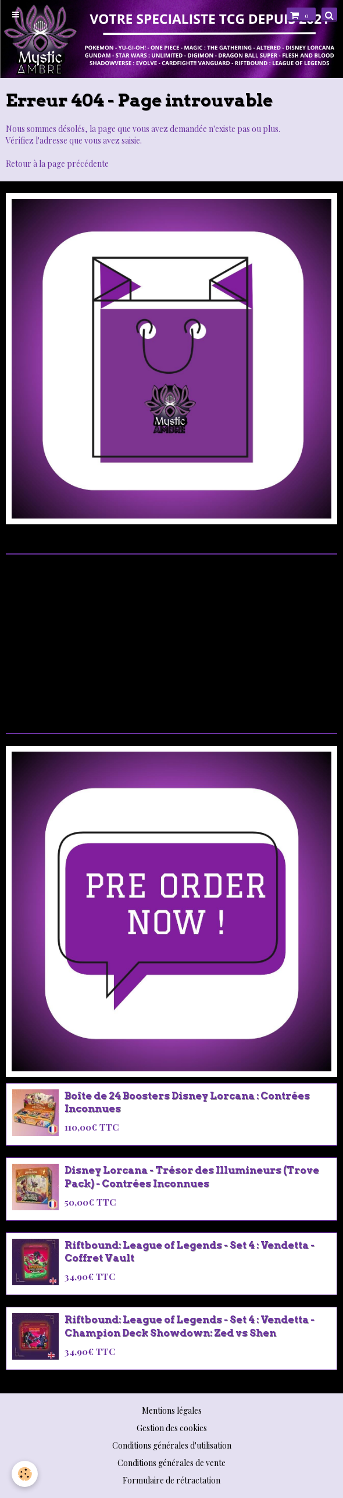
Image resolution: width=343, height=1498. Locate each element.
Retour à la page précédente (57, 163)
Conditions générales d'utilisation (171, 1445)
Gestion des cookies (172, 1427)
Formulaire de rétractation (171, 1480)
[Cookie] (25, 1474)
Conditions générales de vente (171, 1462)
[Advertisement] (171, 636)
